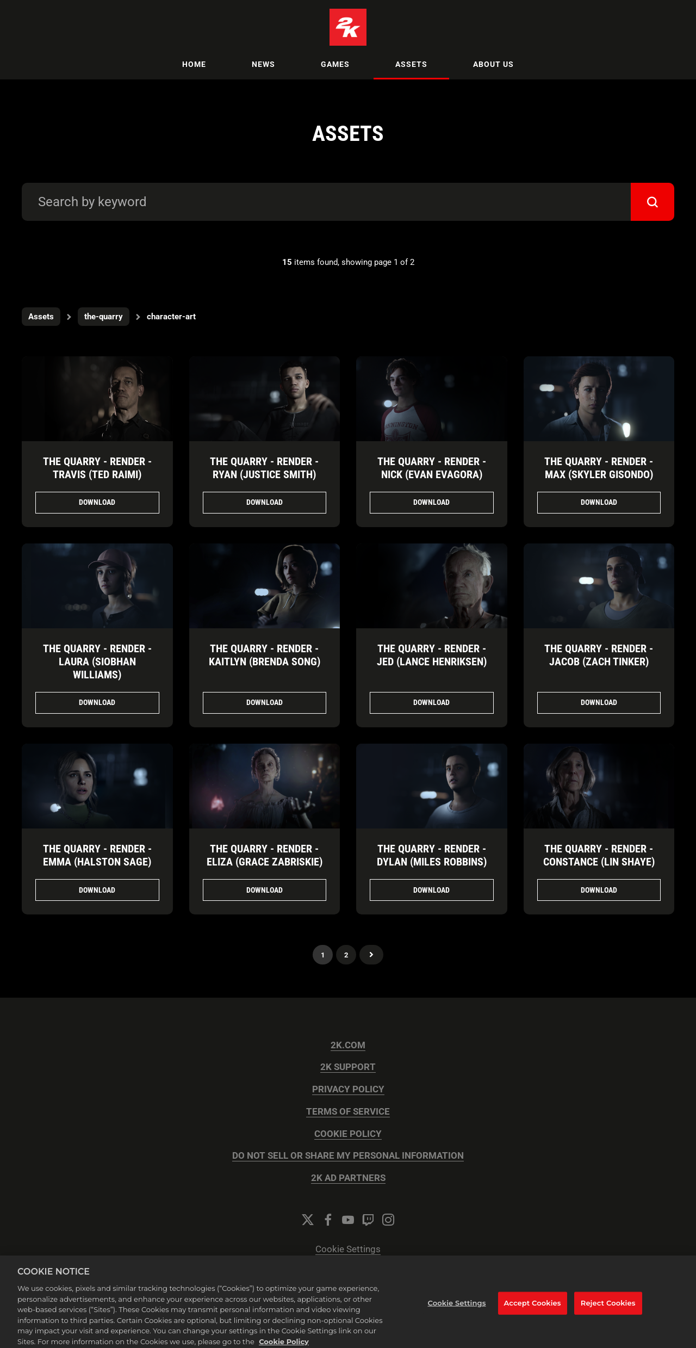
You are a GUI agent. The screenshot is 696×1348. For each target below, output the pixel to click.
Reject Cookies (608, 1308)
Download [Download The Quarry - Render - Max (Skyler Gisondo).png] (599, 502)
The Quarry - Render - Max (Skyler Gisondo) (598, 468)
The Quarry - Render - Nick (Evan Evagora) (431, 468)
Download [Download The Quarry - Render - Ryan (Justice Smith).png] (264, 502)
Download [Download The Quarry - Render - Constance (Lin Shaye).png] (599, 890)
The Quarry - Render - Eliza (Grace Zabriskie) (264, 855)
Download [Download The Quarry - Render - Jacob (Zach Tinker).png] (599, 702)
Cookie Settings (348, 1249)
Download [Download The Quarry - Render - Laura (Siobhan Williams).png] (97, 702)
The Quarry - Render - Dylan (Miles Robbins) (432, 855)
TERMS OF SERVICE (348, 1111)
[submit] (652, 202)
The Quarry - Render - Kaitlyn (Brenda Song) (264, 655)
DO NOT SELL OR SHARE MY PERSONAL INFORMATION (348, 1156)
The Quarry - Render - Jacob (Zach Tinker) (598, 655)
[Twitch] (368, 1220)
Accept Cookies (532, 1308)
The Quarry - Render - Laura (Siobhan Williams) (97, 661)
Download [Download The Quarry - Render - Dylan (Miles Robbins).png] (431, 890)
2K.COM (348, 1045)
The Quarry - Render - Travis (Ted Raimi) (97, 468)
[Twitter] (308, 1220)
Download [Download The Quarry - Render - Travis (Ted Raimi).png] (97, 502)
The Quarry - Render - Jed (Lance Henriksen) (432, 655)
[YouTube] (348, 1220)
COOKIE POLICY (348, 1134)
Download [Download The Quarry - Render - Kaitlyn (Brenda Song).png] (264, 702)
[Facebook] (328, 1220)
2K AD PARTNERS (348, 1178)
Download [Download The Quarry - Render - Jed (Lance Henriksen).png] (431, 702)
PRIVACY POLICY (348, 1089)
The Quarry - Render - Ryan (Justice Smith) (264, 468)
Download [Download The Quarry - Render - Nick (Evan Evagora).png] (431, 502)
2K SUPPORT (348, 1067)
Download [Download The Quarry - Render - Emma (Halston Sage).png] (97, 890)
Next (371, 954)
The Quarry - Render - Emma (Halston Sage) (97, 855)
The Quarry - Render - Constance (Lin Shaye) (599, 855)
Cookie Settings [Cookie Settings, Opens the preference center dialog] (457, 1308)
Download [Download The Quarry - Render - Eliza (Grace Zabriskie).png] (264, 890)
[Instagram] (388, 1220)
